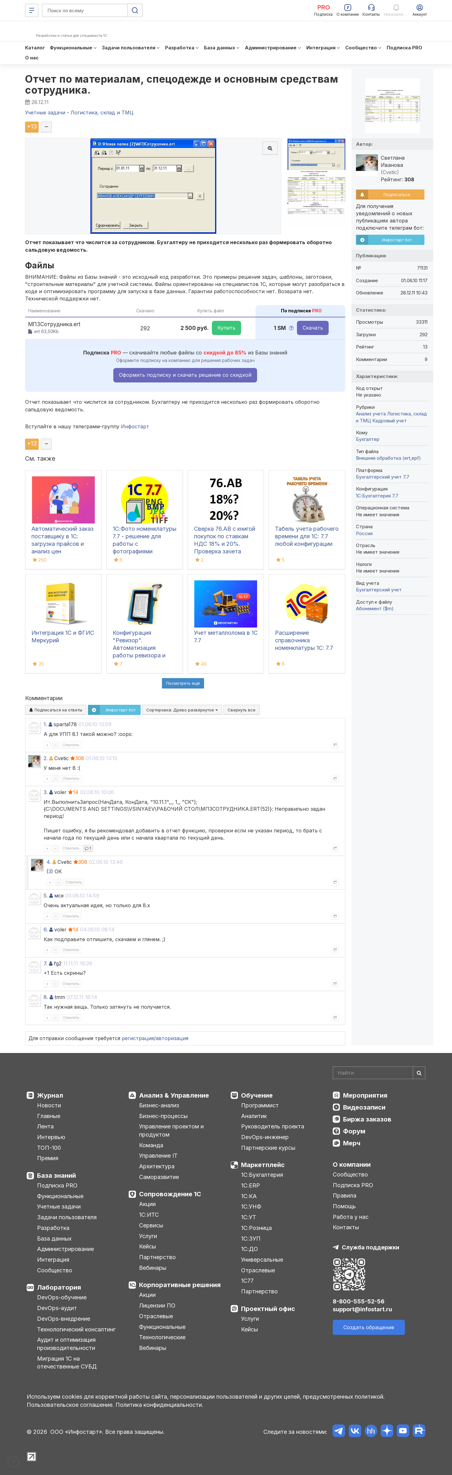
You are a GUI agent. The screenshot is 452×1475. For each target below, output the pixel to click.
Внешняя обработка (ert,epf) (388, 458)
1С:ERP (250, 1185)
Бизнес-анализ (159, 1105)
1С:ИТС (149, 1214)
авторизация (172, 1038)
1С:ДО (249, 1249)
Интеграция (53, 1259)
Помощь (344, 1206)
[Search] (379, 1072)
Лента (45, 1126)
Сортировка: (182, 709)
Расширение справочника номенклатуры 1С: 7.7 (304, 640)
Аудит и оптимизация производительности (66, 1343)
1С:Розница (256, 1228)
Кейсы (147, 1246)
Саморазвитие (159, 1177)
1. (45, 724)
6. (46, 929)
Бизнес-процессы (163, 1116)
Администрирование (65, 1249)
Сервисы (151, 1225)
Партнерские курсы (268, 1147)
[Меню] (31, 10)
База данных (54, 1238)
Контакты (346, 1227)
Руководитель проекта (272, 1126)
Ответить (70, 745)
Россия (364, 533)
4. (48, 862)
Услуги (148, 1236)
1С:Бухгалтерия (262, 1174)
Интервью (51, 1137)
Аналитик (254, 1116)
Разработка (53, 1228)
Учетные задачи (59, 1206)
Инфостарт (135, 426)
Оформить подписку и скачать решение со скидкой (185, 375)
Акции (147, 1204)
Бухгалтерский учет (379, 590)
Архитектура (157, 1166)
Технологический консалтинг (76, 1329)
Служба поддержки (370, 1247)
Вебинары (152, 1267)
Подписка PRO (57, 1185)
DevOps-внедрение (63, 1318)
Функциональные (60, 1196)
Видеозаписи (364, 1107)
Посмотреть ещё (183, 683)
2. (46, 758)
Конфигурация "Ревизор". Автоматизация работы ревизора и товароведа (139, 647)
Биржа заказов (367, 1119)
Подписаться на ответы (55, 709)
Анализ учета (371, 414)
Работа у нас (351, 1217)
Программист (260, 1105)
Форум (354, 1131)
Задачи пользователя (67, 1217)
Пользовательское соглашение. (70, 1404)
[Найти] (419, 1072)
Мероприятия (365, 1095)
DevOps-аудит (57, 1308)
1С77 (247, 1280)
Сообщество (54, 1270)
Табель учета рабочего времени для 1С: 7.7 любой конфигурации (307, 536)
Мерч (351, 1143)
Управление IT (158, 1155)
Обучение (257, 1095)
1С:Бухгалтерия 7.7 (377, 496)
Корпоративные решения (180, 1285)
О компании (352, 1164)
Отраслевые (156, 1316)
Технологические (162, 1337)
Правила (344, 1195)
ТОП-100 (49, 1147)
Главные (48, 1116)
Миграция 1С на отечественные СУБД (67, 1362)
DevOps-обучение (62, 1297)
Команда (151, 1145)
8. (46, 997)
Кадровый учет (389, 421)
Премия (47, 1158)
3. (46, 792)
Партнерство (157, 1257)
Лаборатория (59, 1287)
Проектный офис (268, 1309)
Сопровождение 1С (170, 1194)
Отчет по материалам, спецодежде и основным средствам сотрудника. (181, 84)
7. (45, 963)
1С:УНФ (251, 1206)
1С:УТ (248, 1217)
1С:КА (249, 1196)
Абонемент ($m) (375, 608)
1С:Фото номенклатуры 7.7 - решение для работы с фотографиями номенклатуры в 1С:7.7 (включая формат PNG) (144, 551)
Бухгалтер (367, 439)
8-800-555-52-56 (359, 1301)
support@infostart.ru (362, 1309)
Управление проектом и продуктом (171, 1130)
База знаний (56, 1175)
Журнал (50, 1095)
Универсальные (262, 1259)
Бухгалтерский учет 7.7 (382, 477)
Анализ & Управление (174, 1095)
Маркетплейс (263, 1165)
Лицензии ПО (157, 1305)
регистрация (138, 1038)
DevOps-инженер (265, 1137)
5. (46, 895)
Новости (49, 1105)
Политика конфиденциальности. (159, 1404)
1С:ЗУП (251, 1238)
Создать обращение (368, 1327)
